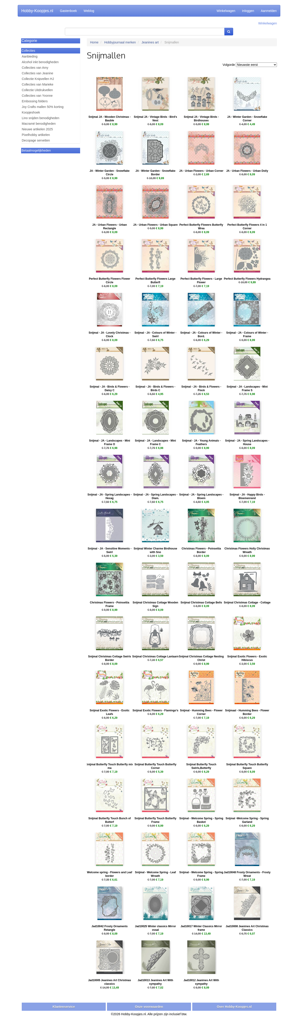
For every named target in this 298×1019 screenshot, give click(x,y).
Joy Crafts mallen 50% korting (43, 107)
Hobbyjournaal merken (120, 42)
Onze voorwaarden (149, 1006)
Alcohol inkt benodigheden (40, 62)
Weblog (89, 11)
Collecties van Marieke (37, 84)
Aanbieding (29, 56)
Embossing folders (35, 101)
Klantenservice (64, 1006)
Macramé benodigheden (39, 123)
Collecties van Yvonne (37, 95)
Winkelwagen (226, 11)
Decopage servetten (36, 140)
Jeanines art (150, 42)
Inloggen (248, 11)
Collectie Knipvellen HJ (38, 79)
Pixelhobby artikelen (36, 135)
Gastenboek (68, 11)
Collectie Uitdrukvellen (37, 90)
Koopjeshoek (31, 112)
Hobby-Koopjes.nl (37, 11)
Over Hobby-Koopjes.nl (234, 1006)
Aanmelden (269, 11)
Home (94, 42)
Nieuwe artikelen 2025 (37, 129)
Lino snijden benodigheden (40, 118)
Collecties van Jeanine (37, 73)
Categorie (29, 41)
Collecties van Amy (35, 67)
